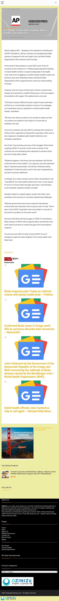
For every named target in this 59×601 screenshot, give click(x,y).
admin (5, 37)
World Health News (13, 9)
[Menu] (2, 3)
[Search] (55, 3)
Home (3, 9)
